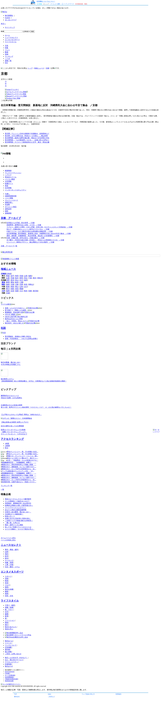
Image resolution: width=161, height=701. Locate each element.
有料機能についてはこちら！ (46, 1)
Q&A (49, 694)
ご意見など (51, 697)
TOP (15, 694)
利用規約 (118, 694)
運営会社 (17, 697)
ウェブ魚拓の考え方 (88, 694)
